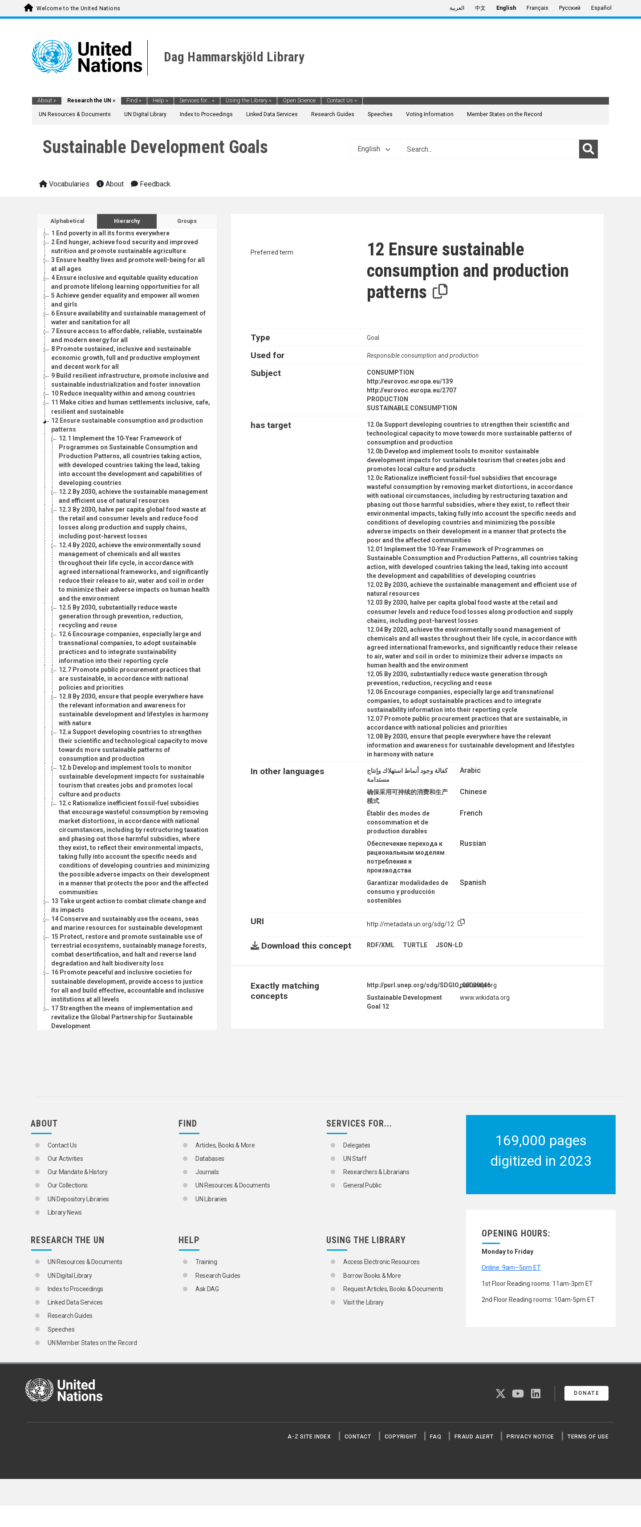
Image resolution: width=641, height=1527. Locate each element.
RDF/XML (380, 945)
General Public (362, 1185)
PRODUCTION (387, 399)
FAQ (435, 1437)
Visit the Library (363, 1302)
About (46, 100)
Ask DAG (207, 1289)
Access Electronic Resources (381, 1261)
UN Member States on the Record (92, 1342)
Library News (65, 1212)
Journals (207, 1172)
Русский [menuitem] (569, 8)
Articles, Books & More (225, 1145)
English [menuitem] (506, 8)
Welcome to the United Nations (78, 8)
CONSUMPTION (390, 372)
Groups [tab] (187, 221)
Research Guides (332, 114)
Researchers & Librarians (376, 1172)
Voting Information (430, 114)
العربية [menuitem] (457, 8)
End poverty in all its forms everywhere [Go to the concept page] (110, 233)
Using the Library (249, 100)
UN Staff (354, 1158)
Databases (209, 1158)
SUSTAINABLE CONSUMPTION (412, 408)
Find (134, 100)
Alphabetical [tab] (67, 221)
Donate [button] (586, 1393)
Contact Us (342, 100)
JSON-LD (449, 945)
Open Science (299, 100)
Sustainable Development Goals (155, 147)
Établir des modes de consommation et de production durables (398, 822)
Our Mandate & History (78, 1172)
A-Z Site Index (309, 1437)
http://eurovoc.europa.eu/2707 (411, 390)
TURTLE (415, 945)
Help (160, 100)
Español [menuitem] (601, 8)
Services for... (197, 100)
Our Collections (68, 1185)
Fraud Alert (473, 1437)
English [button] (373, 149)
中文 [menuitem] (480, 8)
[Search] (588, 149)
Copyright (401, 1437)
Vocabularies (64, 184)
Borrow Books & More (372, 1275)
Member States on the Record (504, 114)
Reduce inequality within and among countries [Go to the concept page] (123, 393)
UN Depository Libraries (78, 1199)
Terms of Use (588, 1437)
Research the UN (91, 100)
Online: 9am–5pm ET (511, 1267)
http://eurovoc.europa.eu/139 (410, 381)
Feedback (150, 184)
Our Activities (65, 1158)
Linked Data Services (272, 114)
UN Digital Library (145, 114)
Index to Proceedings (206, 114)
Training (206, 1261)
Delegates (356, 1145)
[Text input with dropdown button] (490, 149)
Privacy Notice (530, 1437)
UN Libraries (211, 1199)
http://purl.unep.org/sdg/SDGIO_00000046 (429, 985)
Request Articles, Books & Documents (393, 1289)
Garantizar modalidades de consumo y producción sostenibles (407, 891)
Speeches (380, 114)
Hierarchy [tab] (127, 221)
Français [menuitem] (537, 8)
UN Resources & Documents (75, 114)
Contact (358, 1437)
